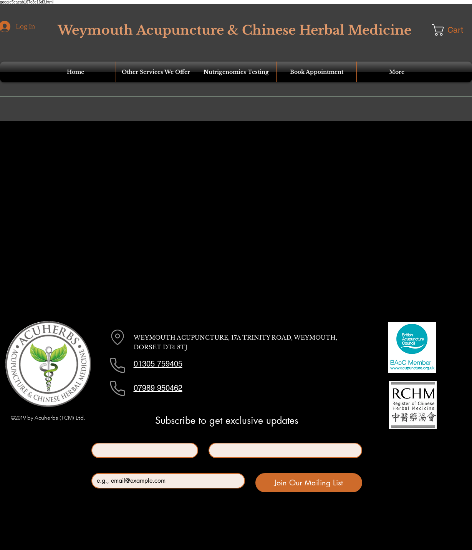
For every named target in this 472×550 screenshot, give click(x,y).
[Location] (117, 337)
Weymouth (95, 30)
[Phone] (117, 365)
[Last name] (283, 450)
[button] (156, 72)
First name (105, 436)
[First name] (142, 450)
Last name (222, 436)
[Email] (166, 481)
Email (100, 466)
